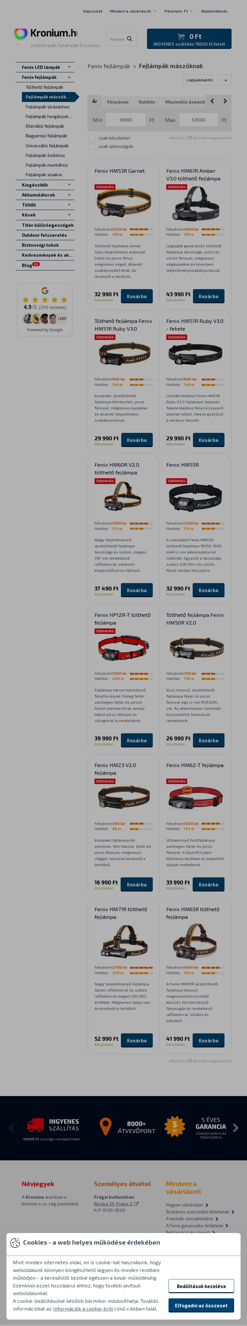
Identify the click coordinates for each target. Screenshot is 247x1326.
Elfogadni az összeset (201, 1305)
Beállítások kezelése (201, 1286)
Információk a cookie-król (83, 1308)
